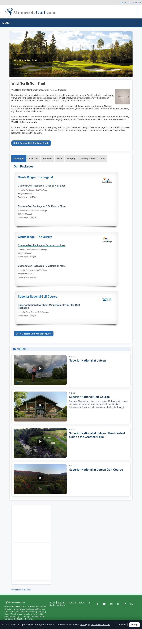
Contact (62, 602)
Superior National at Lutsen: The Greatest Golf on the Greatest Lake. (97, 435)
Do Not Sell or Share (100, 624)
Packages (19, 158)
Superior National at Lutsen (87, 360)
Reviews (47, 158)
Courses (33, 158)
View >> (17, 64)
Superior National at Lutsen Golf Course (96, 469)
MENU (6, 23)
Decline (122, 624)
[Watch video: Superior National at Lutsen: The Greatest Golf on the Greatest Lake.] (40, 443)
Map (59, 158)
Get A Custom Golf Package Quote (31, 143)
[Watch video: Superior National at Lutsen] (40, 370)
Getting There (88, 158)
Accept (134, 624)
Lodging (71, 158)
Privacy (72, 602)
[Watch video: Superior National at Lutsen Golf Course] (40, 479)
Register (138, 2)
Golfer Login (127, 2)
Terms (82, 602)
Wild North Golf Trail (21, 589)
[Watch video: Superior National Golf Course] (40, 406)
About (52, 602)
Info (102, 158)
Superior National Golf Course (89, 397)
